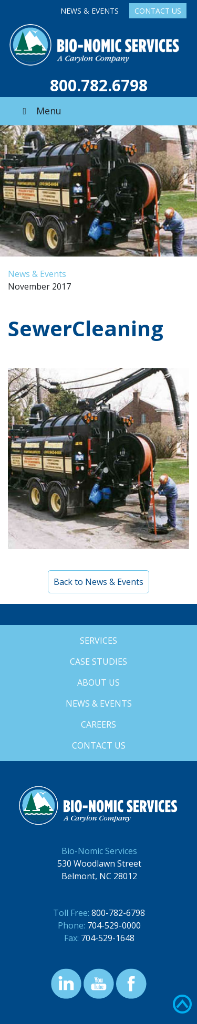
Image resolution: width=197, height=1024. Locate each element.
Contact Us (157, 11)
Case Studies (98, 661)
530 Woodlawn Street (99, 863)
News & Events (89, 11)
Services (98, 640)
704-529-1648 (107, 938)
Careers (98, 724)
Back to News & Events (98, 582)
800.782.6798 (99, 85)
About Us (98, 682)
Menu (39, 110)
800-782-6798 (118, 913)
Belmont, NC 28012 (99, 876)
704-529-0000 (114, 925)
